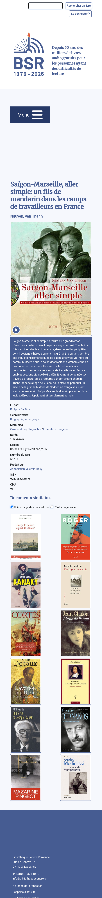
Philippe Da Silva (20, 409)
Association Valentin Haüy (26, 468)
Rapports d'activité (24, 891)
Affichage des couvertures (32, 507)
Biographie (35, 429)
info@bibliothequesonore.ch (30, 878)
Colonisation (18, 429)
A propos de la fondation (27, 885)
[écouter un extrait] (16, 330)
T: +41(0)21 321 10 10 (26, 873)
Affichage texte (65, 507)
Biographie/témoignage (24, 419)
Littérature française (55, 429)
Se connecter (80, 13)
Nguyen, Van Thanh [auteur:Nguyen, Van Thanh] (26, 216)
